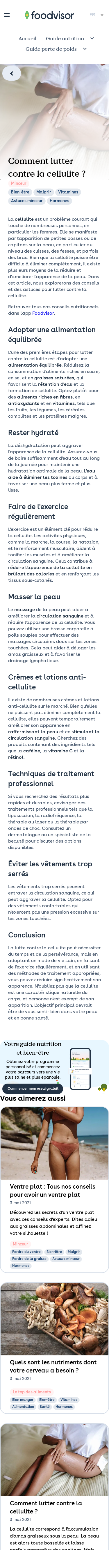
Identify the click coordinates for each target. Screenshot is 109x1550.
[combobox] (97, 15)
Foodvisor (43, 313)
